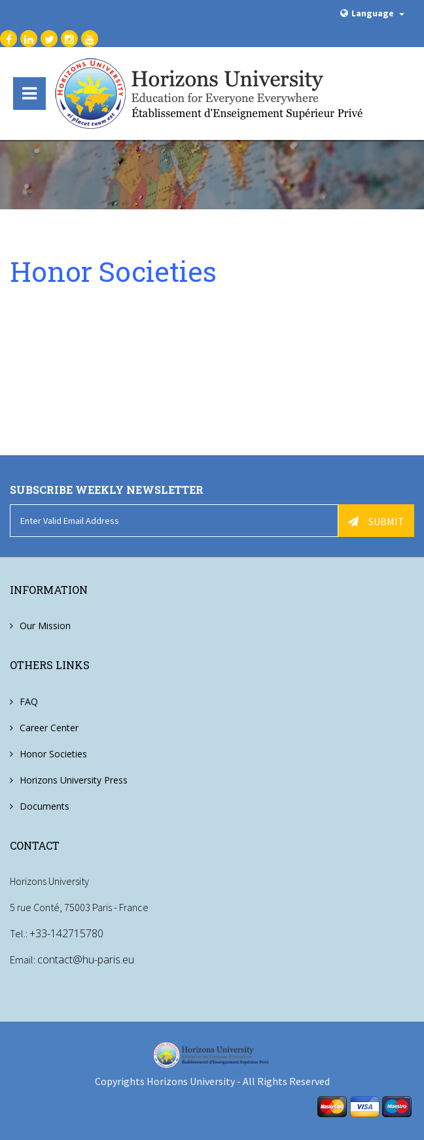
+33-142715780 (66, 933)
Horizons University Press (74, 780)
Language (372, 13)
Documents (44, 806)
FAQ (29, 701)
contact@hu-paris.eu (85, 959)
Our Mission (45, 625)
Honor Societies (53, 754)
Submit (376, 521)
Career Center (49, 727)
